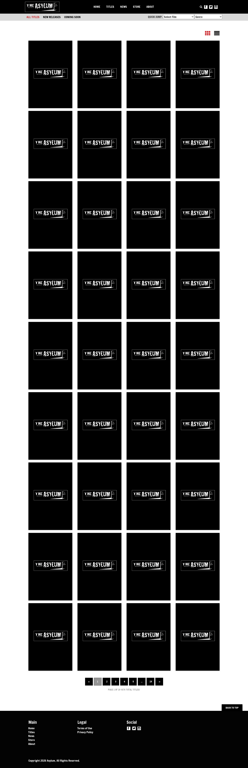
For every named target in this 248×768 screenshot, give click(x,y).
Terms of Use (84, 728)
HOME (97, 7)
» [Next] (159, 681)
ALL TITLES (33, 17)
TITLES (110, 7)
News (31, 736)
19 (151, 681)
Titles (31, 732)
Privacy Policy (85, 732)
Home (31, 728)
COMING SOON (72, 17)
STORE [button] (136, 7)
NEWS (123, 7)
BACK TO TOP (232, 707)
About (31, 744)
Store (31, 740)
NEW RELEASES (52, 17)
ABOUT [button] (150, 7)
